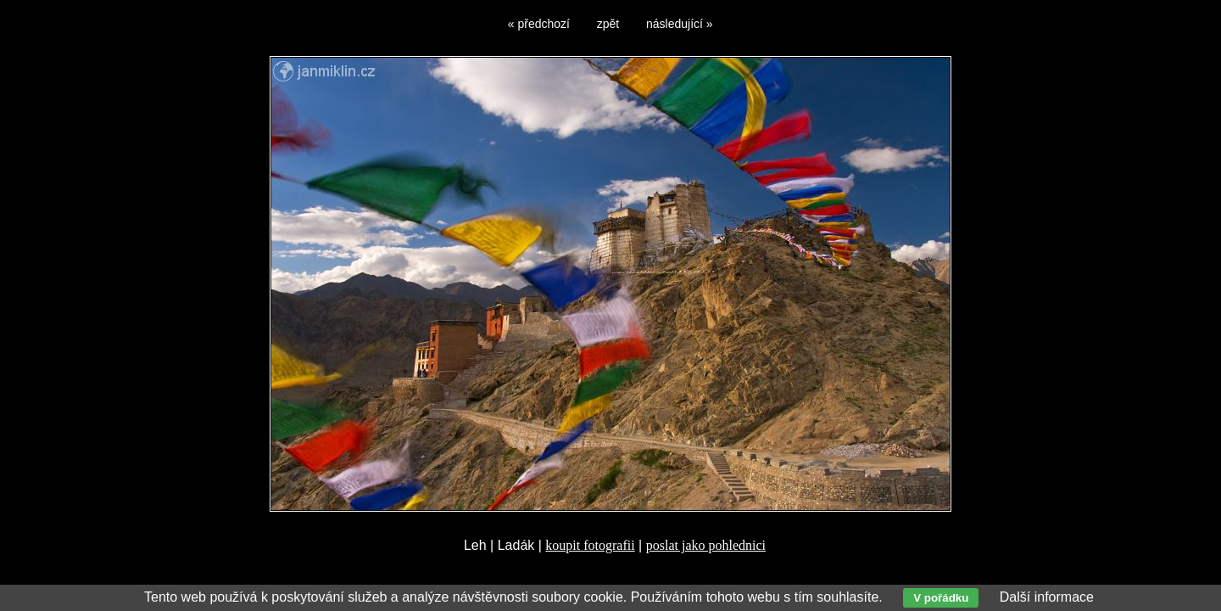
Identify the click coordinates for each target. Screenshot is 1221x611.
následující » (679, 24)
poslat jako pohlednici (706, 545)
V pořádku (940, 597)
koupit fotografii (589, 545)
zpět (608, 24)
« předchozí (539, 24)
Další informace (1047, 597)
